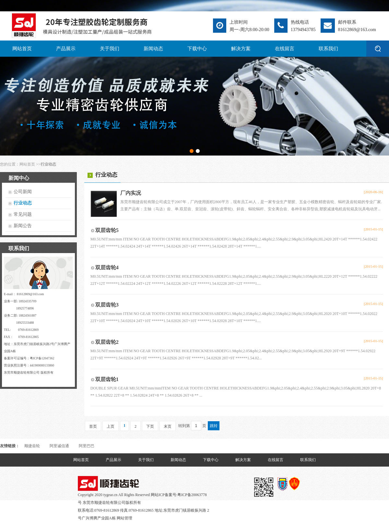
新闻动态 (153, 48)
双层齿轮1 (107, 379)
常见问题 (23, 214)
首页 (93, 426)
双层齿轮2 (107, 342)
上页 (110, 426)
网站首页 (22, 48)
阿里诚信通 (59, 446)
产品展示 (66, 48)
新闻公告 (23, 225)
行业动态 (23, 203)
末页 (167, 426)
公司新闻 (23, 191)
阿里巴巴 (86, 446)
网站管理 (124, 518)
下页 (150, 426)
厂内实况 (130, 193)
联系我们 (328, 48)
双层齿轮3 (107, 304)
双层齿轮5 (107, 230)
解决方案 (241, 48)
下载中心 (197, 48)
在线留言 (284, 48)
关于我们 (109, 48)
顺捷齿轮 (32, 446)
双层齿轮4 (107, 267)
